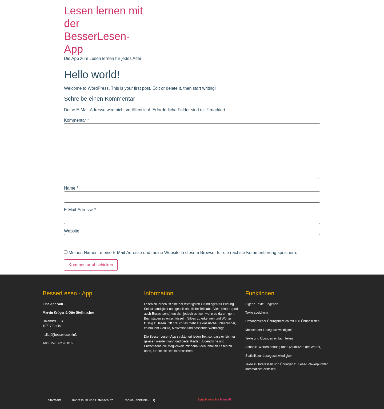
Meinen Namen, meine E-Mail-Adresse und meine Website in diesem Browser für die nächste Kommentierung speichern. (183, 253)
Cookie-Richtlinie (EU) (139, 400)
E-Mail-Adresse (80, 210)
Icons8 (225, 399)
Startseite (55, 400)
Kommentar (76, 120)
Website (71, 231)
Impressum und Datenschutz (92, 400)
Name (71, 188)
